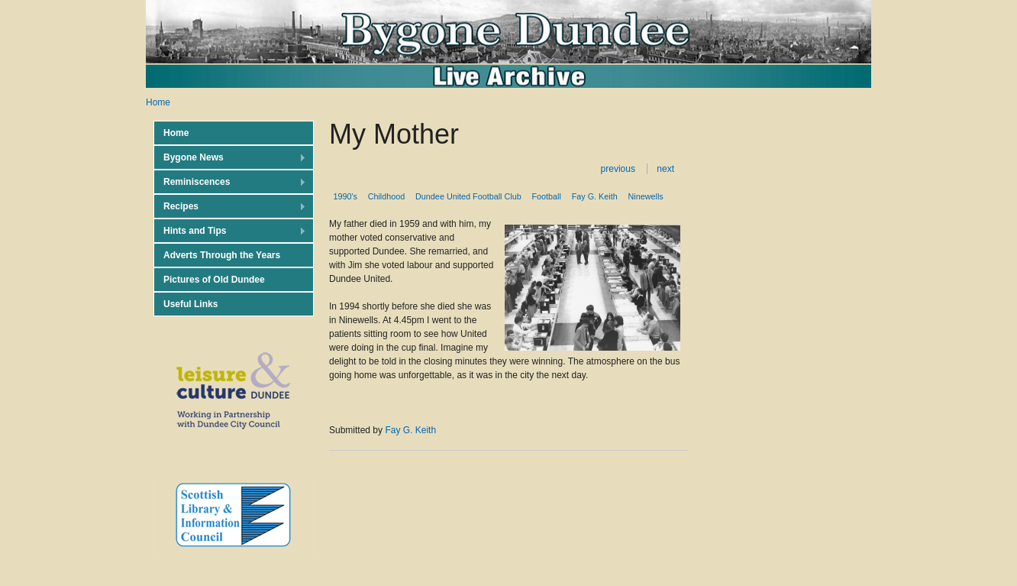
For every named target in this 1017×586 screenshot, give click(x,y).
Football (546, 196)
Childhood (386, 196)
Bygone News (229, 157)
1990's (345, 196)
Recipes (229, 206)
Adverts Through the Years (221, 255)
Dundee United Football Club (468, 196)
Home (158, 102)
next (665, 168)
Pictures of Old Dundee (214, 279)
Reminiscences (229, 182)
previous (618, 168)
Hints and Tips (229, 231)
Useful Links (190, 304)
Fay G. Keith (595, 196)
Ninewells (645, 196)
